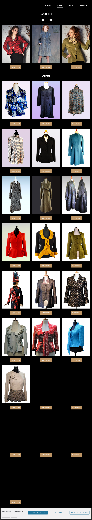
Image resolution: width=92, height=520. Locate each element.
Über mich (47, 5)
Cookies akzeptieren (37, 512)
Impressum (83, 5)
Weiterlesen (16, 123)
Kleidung (60, 5)
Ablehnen (58, 512)
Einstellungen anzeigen (79, 512)
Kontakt (71, 5)
